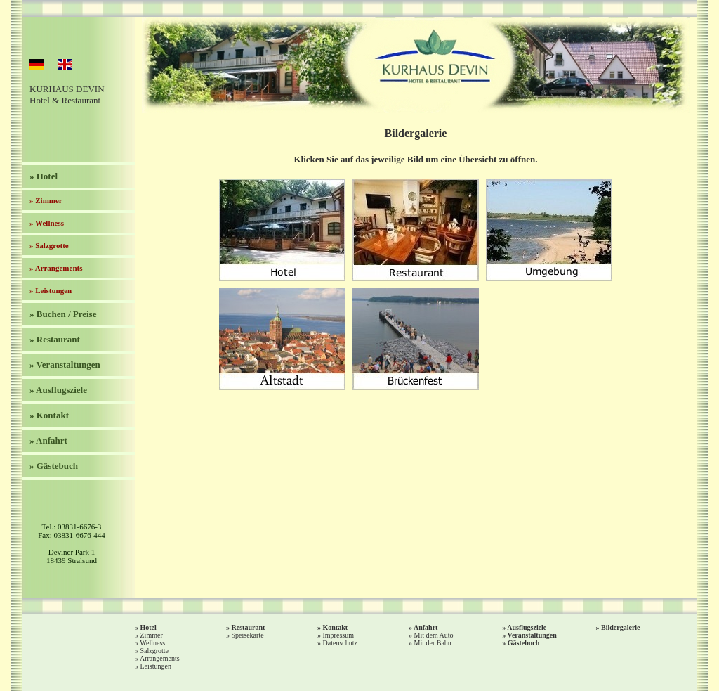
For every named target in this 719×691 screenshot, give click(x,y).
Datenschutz (340, 643)
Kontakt (335, 627)
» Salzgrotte (49, 245)
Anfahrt (425, 627)
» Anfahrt (48, 440)
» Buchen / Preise (62, 314)
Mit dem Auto (434, 635)
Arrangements (160, 658)
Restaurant (248, 627)
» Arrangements (55, 268)
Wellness (152, 643)
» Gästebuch (53, 465)
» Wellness (46, 223)
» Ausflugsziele (58, 390)
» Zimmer (45, 200)
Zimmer (151, 635)
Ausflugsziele (526, 627)
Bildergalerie (620, 627)
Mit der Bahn (432, 643)
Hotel (148, 627)
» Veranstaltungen (64, 364)
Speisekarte (248, 635)
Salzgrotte (154, 650)
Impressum (338, 635)
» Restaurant (54, 339)
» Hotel (43, 176)
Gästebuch (524, 643)
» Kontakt (49, 415)
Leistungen (155, 666)
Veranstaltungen (532, 635)
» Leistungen (50, 290)
